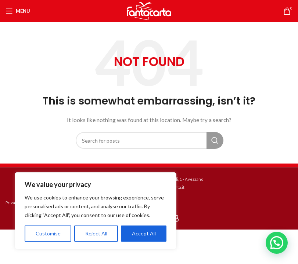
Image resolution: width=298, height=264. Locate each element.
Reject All (96, 233)
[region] (95, 210)
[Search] (149, 140)
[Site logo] (149, 10)
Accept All (144, 233)
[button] (277, 243)
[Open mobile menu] (18, 11)
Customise (48, 233)
